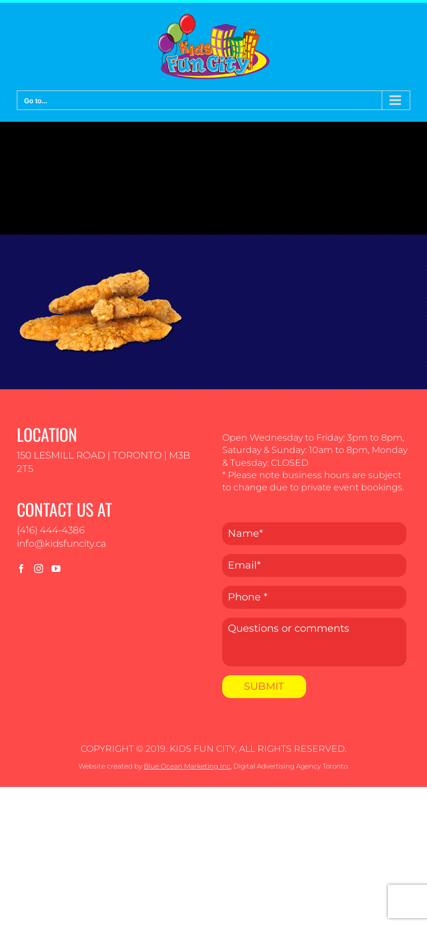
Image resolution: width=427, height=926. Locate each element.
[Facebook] (21, 568)
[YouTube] (55, 568)
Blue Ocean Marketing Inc (187, 766)
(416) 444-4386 (51, 530)
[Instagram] (38, 568)
